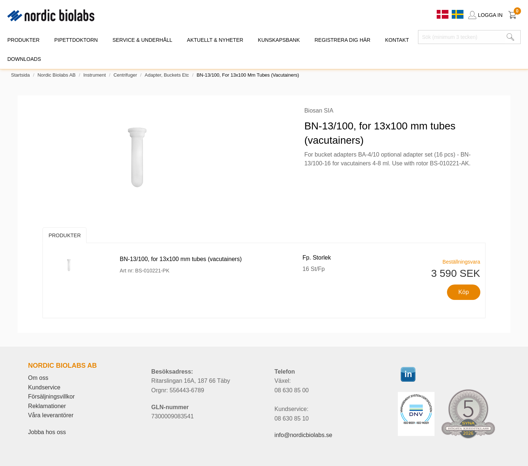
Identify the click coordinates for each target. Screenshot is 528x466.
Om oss (38, 378)
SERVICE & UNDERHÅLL (142, 40)
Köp (463, 292)
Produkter (64, 235)
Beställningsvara (461, 262)
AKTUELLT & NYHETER (215, 40)
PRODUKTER (23, 40)
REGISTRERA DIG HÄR (342, 40)
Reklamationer (47, 406)
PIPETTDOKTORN (76, 40)
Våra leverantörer (51, 415)
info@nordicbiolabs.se (304, 435)
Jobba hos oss (47, 432)
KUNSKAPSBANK (279, 40)
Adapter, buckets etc (167, 75)
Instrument (94, 75)
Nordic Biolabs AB (56, 75)
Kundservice (44, 387)
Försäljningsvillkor (51, 396)
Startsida (20, 75)
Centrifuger (125, 75)
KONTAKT (397, 40)
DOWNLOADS (24, 59)
